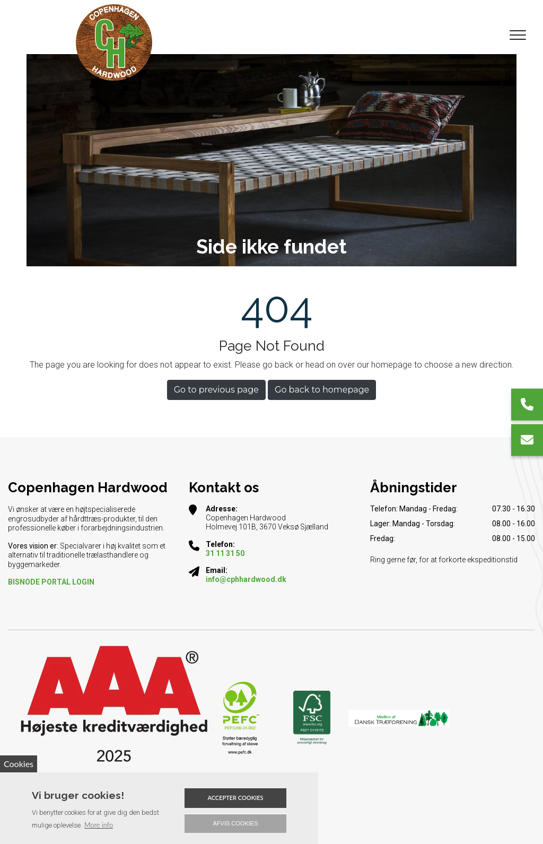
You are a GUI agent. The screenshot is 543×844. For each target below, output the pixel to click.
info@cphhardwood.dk (246, 579)
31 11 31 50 (225, 553)
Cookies (18, 764)
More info (98, 825)
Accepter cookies (235, 797)
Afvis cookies (235, 823)
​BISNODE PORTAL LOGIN (51, 582)
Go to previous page (216, 390)
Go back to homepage (322, 390)
